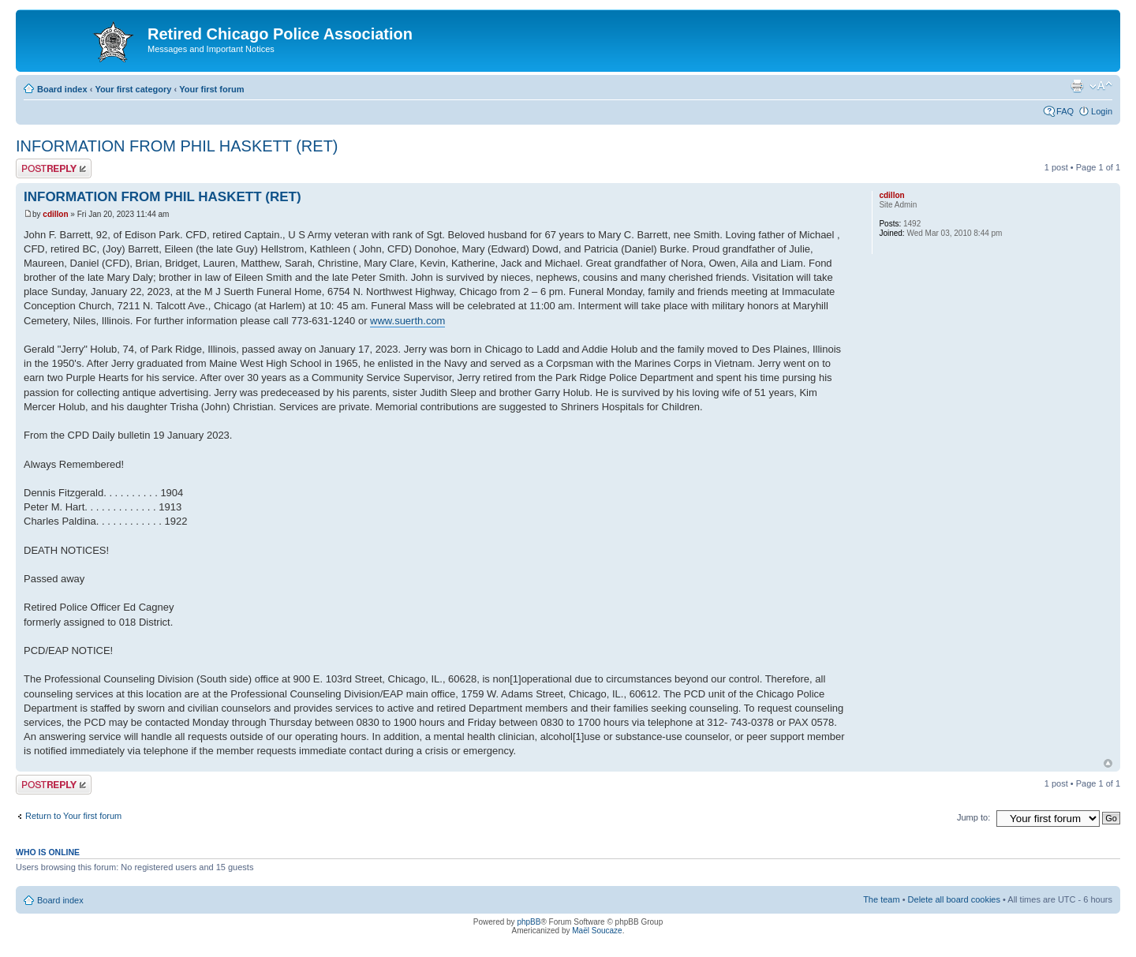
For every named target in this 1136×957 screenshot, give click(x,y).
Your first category (133, 89)
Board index (62, 89)
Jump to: (973, 817)
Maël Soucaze (597, 930)
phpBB (528, 922)
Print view (1077, 86)
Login (1101, 111)
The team (881, 899)
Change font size (1100, 86)
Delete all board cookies (954, 899)
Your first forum (211, 89)
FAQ (1065, 111)
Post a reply (54, 168)
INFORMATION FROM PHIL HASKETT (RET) (177, 146)
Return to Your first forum (73, 816)
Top (1108, 763)
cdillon (55, 214)
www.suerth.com (407, 321)
